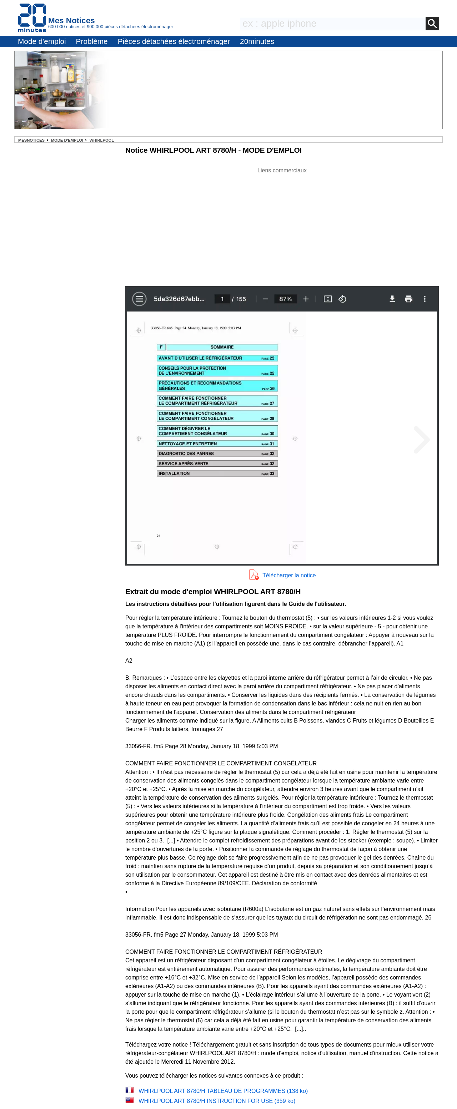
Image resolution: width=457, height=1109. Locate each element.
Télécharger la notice (289, 575)
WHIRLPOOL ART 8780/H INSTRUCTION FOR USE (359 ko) (217, 1101)
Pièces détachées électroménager (174, 41)
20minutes (257, 41)
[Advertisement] (282, 225)
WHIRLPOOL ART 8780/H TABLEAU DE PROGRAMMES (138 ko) (223, 1091)
